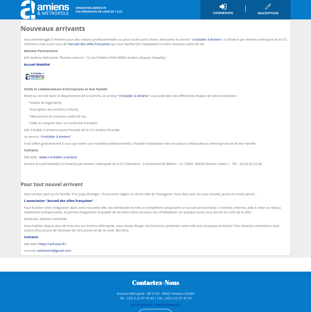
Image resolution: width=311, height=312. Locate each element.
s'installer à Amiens (206, 39)
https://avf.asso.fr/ (52, 244)
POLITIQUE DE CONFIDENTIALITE (155, 305)
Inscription (267, 13)
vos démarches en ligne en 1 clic (99, 9)
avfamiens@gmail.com (54, 250)
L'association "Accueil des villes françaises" (59, 200)
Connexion (223, 13)
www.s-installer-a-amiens (58, 157)
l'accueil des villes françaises (89, 44)
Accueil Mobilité (37, 64)
